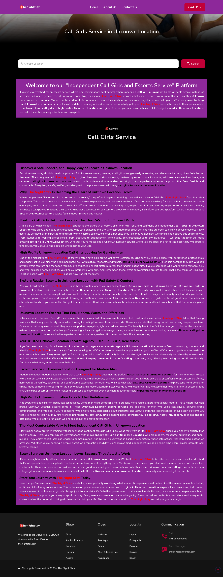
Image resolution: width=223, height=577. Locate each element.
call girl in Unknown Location (156, 92)
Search (193, 64)
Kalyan (133, 570)
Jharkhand (71, 558)
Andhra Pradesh (74, 552)
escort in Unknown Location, (185, 108)
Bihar (68, 546)
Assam (69, 570)
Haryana (70, 564)
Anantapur (103, 552)
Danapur (134, 558)
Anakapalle (103, 570)
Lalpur (133, 546)
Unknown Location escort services (105, 407)
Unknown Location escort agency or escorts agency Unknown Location (103, 346)
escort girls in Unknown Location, (138, 487)
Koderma (102, 546)
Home (94, 7)
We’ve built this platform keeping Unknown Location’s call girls (94, 358)
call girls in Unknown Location (48, 242)
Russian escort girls (148, 298)
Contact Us (129, 7)
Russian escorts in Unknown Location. (105, 290)
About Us (109, 7)
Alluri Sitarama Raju (108, 564)
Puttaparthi (135, 552)
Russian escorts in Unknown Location (119, 471)
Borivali (133, 564)
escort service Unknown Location (90, 459)
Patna (101, 558)
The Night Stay (111, 96)
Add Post (195, 7)
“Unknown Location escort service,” (66, 197)
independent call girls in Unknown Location (115, 435)
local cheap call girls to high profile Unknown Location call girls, (68, 108)
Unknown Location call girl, (165, 467)
